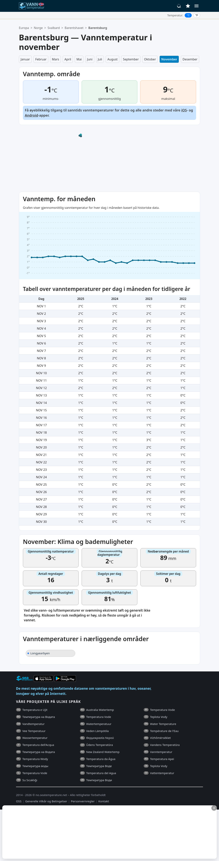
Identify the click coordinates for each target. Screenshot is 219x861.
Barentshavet (74, 28)
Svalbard (54, 28)
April (67, 59)
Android (31, 115)
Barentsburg (97, 28)
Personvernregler (83, 801)
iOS (184, 110)
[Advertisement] (93, 832)
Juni (89, 59)
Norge (38, 28)
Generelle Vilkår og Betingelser (46, 801)
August (112, 59)
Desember (190, 59)
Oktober (150, 59)
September (131, 59)
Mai (79, 59)
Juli (100, 59)
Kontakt (103, 801)
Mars (55, 59)
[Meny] (196, 6)
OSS (19, 801)
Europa (24, 28)
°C (188, 15)
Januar (25, 59)
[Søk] (179, 6)
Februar (41, 59)
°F (196, 15)
